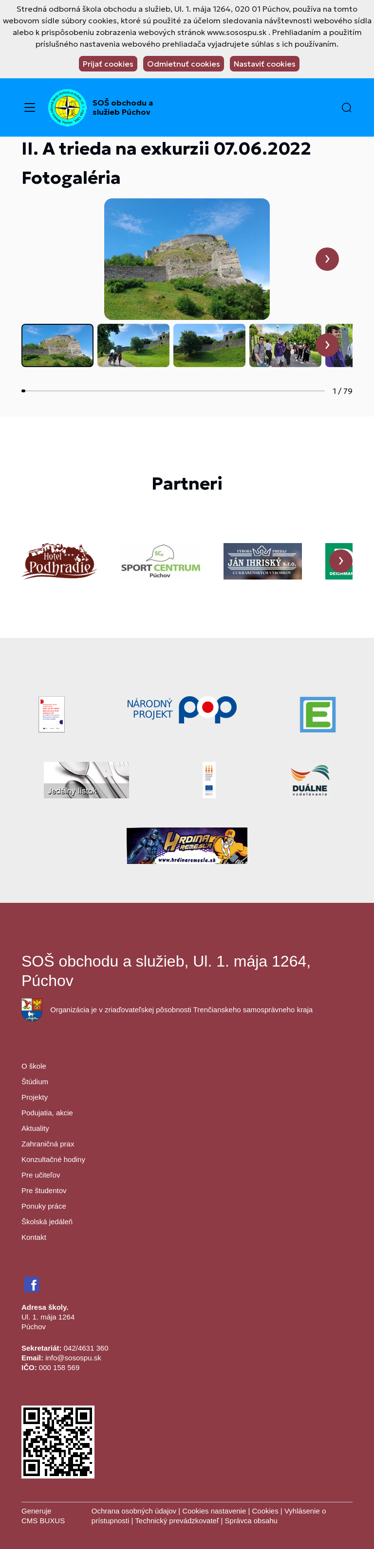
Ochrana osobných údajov (134, 1511)
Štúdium (34, 1081)
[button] (347, 107)
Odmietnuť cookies (183, 64)
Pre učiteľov (40, 1175)
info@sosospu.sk (73, 1358)
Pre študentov (44, 1190)
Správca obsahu (251, 1520)
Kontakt (33, 1237)
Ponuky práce (43, 1206)
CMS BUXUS (43, 1520)
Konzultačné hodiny (53, 1159)
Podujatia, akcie (47, 1113)
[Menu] (29, 107)
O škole (33, 1066)
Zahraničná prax (47, 1144)
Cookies (266, 1511)
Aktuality (35, 1128)
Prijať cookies (108, 64)
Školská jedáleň (47, 1221)
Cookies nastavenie (214, 1511)
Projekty (34, 1097)
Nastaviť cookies (265, 64)
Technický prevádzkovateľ (177, 1520)
